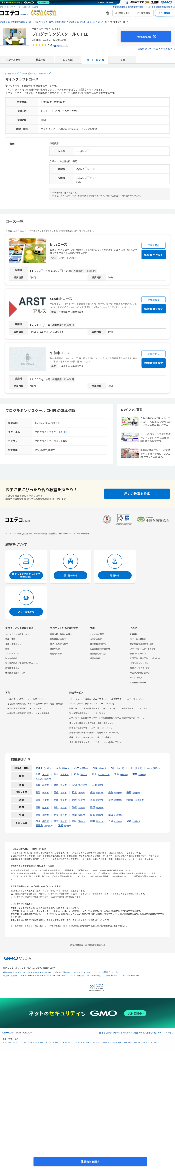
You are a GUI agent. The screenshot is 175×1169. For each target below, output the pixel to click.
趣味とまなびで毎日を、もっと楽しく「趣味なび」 (92, 737)
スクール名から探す (59, 643)
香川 (56, 807)
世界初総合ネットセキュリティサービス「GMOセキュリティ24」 (27, 972)
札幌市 (48, 768)
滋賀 (38, 799)
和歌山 (130, 799)
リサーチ (95, 1042)
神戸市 (100, 800)
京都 (56, 799)
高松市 (63, 807)
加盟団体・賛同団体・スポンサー (145, 658)
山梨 (110, 792)
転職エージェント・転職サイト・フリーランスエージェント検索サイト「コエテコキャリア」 (111, 708)
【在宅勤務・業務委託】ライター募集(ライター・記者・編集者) (34, 703)
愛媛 (74, 807)
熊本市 (100, 821)
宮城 (94, 767)
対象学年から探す (58, 639)
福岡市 (45, 821)
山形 (131, 767)
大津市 (45, 800)
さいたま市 (104, 774)
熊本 (92, 821)
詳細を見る (154, 245)
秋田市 (120, 768)
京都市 (63, 800)
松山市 (82, 807)
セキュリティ (66, 1042)
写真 (122, 59)
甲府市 (118, 792)
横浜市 (48, 778)
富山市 (63, 792)
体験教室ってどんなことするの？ (155, 49)
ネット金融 (116, 1042)
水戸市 (45, 774)
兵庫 (92, 799)
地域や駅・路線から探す (61, 634)
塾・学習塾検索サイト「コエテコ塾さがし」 (89, 713)
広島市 (100, 814)
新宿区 (142, 774)
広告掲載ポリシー (138, 682)
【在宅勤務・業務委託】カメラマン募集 (23, 708)
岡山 (74, 814)
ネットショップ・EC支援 (33, 1042)
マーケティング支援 (81, 1042)
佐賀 (56, 821)
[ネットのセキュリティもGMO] (25, 2)
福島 (149, 767)
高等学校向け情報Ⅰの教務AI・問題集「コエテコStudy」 (94, 732)
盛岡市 (84, 768)
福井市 (100, 792)
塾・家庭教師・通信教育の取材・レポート (24, 663)
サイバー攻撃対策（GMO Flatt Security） (86, 975)
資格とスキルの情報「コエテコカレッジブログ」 (91, 727)
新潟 (38, 792)
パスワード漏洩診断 (62, 972)
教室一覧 (40, 59)
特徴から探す (56, 648)
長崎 (74, 821)
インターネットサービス (11, 1042)
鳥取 (38, 814)
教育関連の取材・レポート (17, 672)
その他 (153, 1042)
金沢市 (82, 792)
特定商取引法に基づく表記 (142, 643)
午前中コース (60, 352)
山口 (110, 814)
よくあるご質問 (97, 634)
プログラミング (12, 653)
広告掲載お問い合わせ (100, 648)
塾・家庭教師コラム (14, 658)
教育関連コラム (12, 667)
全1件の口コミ (60, 45)
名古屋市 (83, 785)
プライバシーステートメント (143, 648)
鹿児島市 (49, 825)
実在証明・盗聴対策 (10, 975)
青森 (58, 767)
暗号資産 (127, 1042)
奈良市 (118, 800)
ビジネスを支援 (52, 1042)
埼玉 (94, 774)
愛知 (74, 784)
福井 (92, 792)
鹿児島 (39, 825)
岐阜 (38, 784)
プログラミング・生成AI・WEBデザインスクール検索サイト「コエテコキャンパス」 (107, 698)
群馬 (76, 774)
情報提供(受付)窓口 (98, 653)
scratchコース (61, 298)
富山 (56, 792)
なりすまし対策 (111, 975)
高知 (92, 807)
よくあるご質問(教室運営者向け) (161, 6)
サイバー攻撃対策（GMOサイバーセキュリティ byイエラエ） (44, 975)
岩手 (76, 767)
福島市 (157, 768)
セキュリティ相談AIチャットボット (107, 972)
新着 (7, 648)
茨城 (38, 774)
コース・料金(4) (95, 60)
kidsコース (58, 244)
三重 (94, 784)
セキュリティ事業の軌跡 (130, 975)
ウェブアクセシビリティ (141, 672)
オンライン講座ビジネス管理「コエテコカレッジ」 (92, 722)
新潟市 (45, 792)
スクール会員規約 (138, 639)
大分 (110, 821)
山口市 (118, 814)
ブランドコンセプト (139, 663)
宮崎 (128, 821)
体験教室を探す (144, 36)
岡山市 (82, 814)
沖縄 (60, 825)
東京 (134, 774)
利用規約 (134, 634)
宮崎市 (136, 821)
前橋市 (84, 774)
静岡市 (63, 785)
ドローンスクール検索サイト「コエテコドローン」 (92, 703)
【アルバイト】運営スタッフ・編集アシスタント (27, 698)
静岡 (56, 784)
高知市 (100, 807)
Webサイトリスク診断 (82, 972)
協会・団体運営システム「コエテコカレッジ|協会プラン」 (95, 742)
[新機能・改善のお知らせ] (107, 13)
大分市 (118, 821)
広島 (92, 814)
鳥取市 (45, 814)
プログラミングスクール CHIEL (51, 432)
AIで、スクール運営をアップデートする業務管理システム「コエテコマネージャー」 (107, 718)
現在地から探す (57, 653)
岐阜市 (45, 785)
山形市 (139, 768)
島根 (56, 814)
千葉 (116, 774)
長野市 (136, 792)
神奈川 (39, 778)
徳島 (38, 807)
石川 (74, 792)
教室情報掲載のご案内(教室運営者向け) (129, 6)
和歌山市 (140, 800)
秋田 (113, 767)
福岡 (38, 821)
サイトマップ (136, 677)
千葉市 (124, 774)
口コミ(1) (68, 59)
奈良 (110, 799)
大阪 (74, 799)
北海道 (39, 767)
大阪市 (82, 800)
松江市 (63, 814)
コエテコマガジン (13, 643)
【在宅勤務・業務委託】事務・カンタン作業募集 (27, 713)
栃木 (56, 774)
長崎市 (82, 821)
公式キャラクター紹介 (140, 667)
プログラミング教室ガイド (17, 634)
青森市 (66, 768)
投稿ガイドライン (138, 653)
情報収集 (105, 1042)
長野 (128, 792)
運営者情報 (95, 658)
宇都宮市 (64, 774)
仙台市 (102, 768)
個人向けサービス (141, 1042)
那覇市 (68, 825)
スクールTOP (13, 59)
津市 (101, 785)
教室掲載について (98, 643)
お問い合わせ (96, 639)
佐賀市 (63, 821)
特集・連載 (10, 639)
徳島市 (45, 807)
